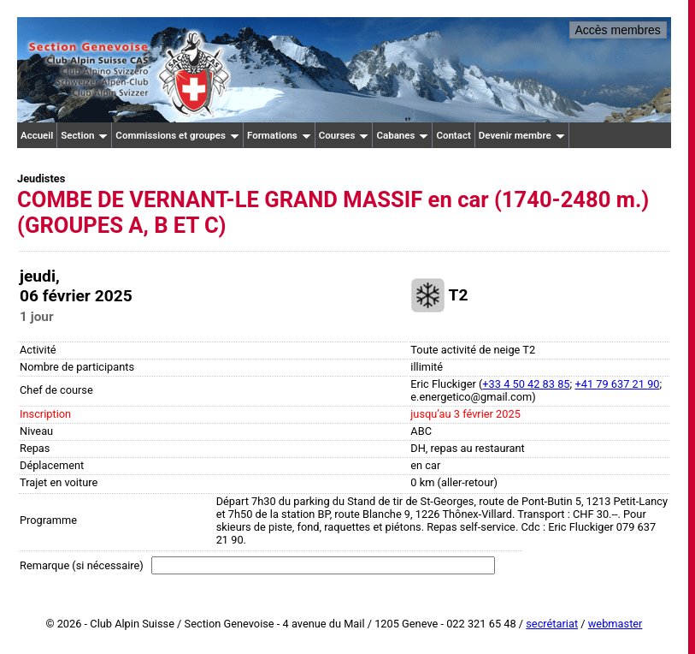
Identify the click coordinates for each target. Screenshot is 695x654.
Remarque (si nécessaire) (82, 565)
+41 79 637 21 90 (616, 384)
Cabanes (402, 135)
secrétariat (552, 623)
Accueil (37, 135)
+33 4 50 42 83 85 (525, 384)
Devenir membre (522, 135)
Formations (279, 135)
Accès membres (618, 30)
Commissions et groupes (177, 135)
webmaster (615, 623)
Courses (344, 135)
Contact (453, 135)
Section (84, 135)
